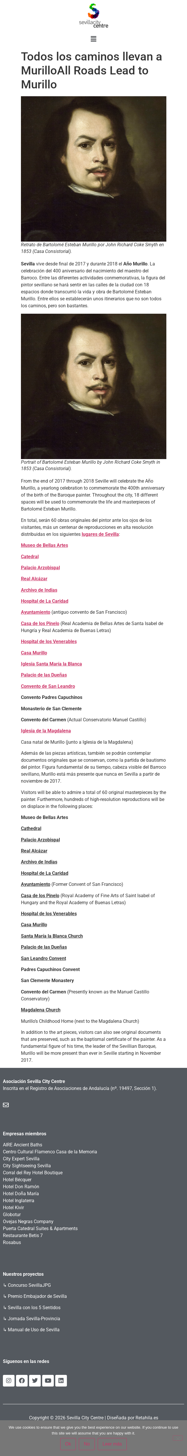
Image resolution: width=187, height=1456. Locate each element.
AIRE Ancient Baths (22, 1145)
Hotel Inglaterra (18, 1200)
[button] (93, 38)
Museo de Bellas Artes (44, 545)
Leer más (112, 1443)
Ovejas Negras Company (28, 1221)
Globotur (12, 1214)
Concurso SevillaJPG (29, 1285)
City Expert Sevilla (21, 1158)
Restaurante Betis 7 (23, 1235)
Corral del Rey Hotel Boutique (33, 1172)
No (87, 1443)
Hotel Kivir (13, 1207)
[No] (178, 1438)
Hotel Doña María (21, 1193)
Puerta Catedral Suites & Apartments (40, 1228)
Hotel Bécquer (17, 1179)
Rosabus (12, 1242)
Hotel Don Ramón (21, 1186)
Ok (68, 1443)
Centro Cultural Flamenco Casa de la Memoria (50, 1152)
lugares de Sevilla (100, 534)
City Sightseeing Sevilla (27, 1165)
